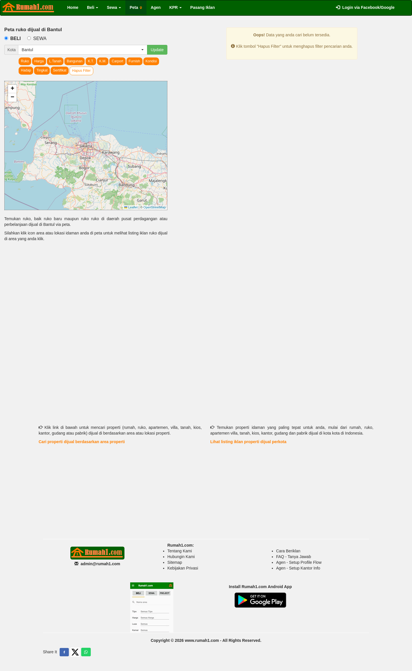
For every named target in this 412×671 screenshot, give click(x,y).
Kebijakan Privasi (182, 568)
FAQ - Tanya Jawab (293, 556)
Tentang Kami (179, 551)
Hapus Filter (81, 71)
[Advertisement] (85, 290)
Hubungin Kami (181, 556)
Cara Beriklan (288, 551)
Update (157, 49)
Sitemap (174, 562)
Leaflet (131, 207)
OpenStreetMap (154, 207)
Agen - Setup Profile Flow (299, 562)
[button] (12, 89)
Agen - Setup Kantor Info (298, 568)
